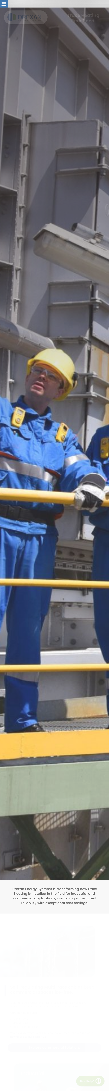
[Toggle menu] (4, 4)
